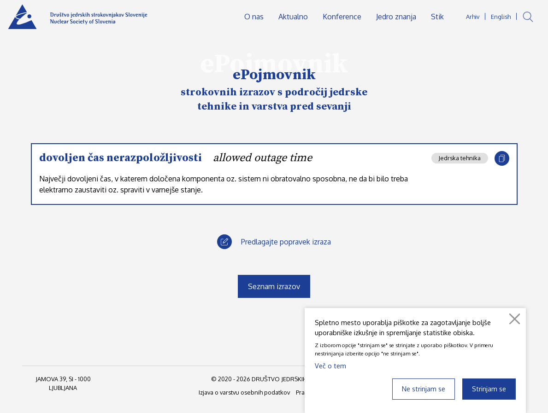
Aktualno (293, 16)
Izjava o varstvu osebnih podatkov (244, 392)
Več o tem (330, 365)
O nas (254, 16)
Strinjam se (489, 388)
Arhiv (472, 16)
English (501, 16)
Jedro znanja (396, 16)
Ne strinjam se (423, 388)
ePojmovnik (274, 75)
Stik (437, 16)
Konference (342, 16)
